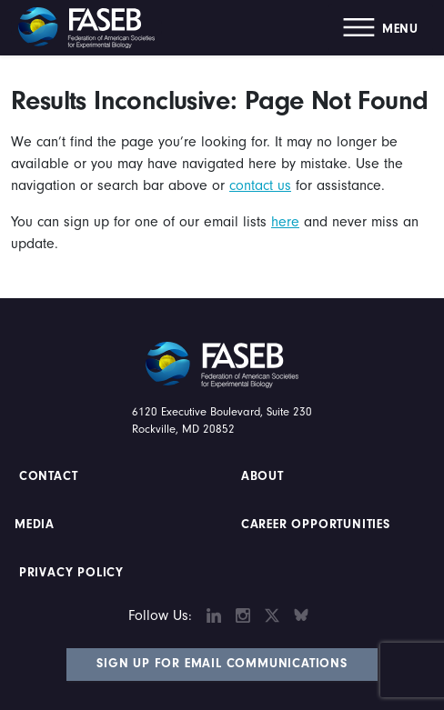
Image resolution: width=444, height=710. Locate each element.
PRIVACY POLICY (71, 572)
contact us (260, 185)
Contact (50, 476)
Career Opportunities (313, 524)
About (262, 476)
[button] (380, 28)
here (285, 222)
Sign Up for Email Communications (222, 663)
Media (35, 524)
